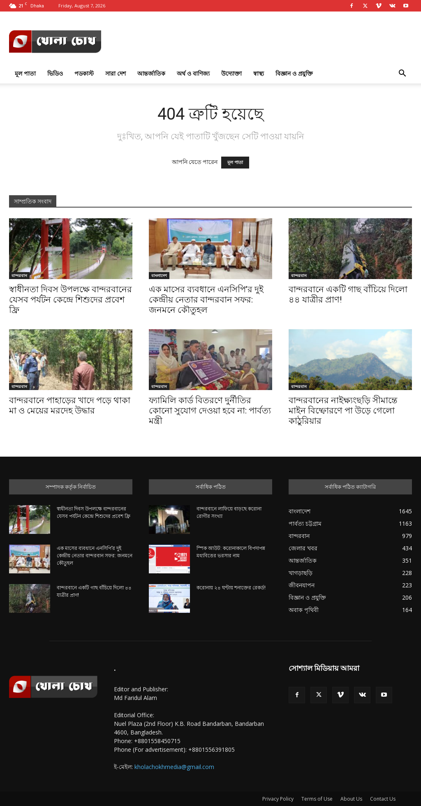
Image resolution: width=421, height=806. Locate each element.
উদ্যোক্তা (231, 73)
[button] (402, 74)
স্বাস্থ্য (258, 73)
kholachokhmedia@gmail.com (174, 767)
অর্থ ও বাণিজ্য (193, 73)
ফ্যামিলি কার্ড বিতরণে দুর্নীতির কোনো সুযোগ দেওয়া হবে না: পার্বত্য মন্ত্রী (210, 410)
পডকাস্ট (84, 73)
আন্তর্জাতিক (151, 73)
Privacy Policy (278, 798)
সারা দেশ (115, 73)
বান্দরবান (19, 275)
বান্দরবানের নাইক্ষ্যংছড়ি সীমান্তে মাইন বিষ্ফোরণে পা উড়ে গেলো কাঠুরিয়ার (343, 410)
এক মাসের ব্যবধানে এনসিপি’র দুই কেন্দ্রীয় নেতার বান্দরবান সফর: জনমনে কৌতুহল (206, 299)
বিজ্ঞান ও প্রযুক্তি (294, 73)
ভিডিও (55, 73)
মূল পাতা (25, 73)
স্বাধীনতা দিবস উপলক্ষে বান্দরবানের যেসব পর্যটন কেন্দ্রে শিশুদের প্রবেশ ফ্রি (70, 299)
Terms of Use (317, 798)
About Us (351, 798)
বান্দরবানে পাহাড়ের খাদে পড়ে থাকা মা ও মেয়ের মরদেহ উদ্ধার (69, 405)
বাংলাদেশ (159, 275)
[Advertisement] (262, 41)
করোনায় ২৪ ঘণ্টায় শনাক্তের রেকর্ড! (231, 588)
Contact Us (383, 798)
